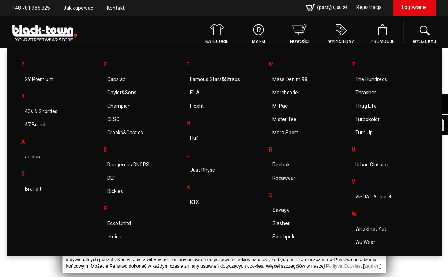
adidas (32, 157)
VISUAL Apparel (373, 197)
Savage (281, 210)
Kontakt (116, 8)
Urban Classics (371, 164)
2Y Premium (39, 79)
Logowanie (414, 7)
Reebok (281, 164)
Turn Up (364, 132)
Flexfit (197, 106)
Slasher (281, 223)
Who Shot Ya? (371, 229)
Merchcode (285, 92)
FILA (195, 92)
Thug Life (366, 106)
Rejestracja (369, 7)
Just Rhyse (202, 170)
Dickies (115, 191)
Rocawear (283, 178)
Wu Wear (365, 242)
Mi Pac (280, 106)
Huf (194, 138)
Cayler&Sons (121, 92)
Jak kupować (78, 8)
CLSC (113, 119)
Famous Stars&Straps (215, 79)
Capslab (116, 79)
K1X (194, 202)
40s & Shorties (41, 111)
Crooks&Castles (125, 132)
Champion (119, 106)
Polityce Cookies (343, 266)
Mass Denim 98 (289, 79)
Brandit (33, 189)
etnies (114, 237)
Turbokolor (367, 119)
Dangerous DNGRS (128, 164)
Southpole (284, 237)
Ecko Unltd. (119, 223)
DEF (111, 178)
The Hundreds (371, 79)
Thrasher (365, 92)
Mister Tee (284, 119)
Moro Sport (285, 132)
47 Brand (35, 125)
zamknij (372, 266)
